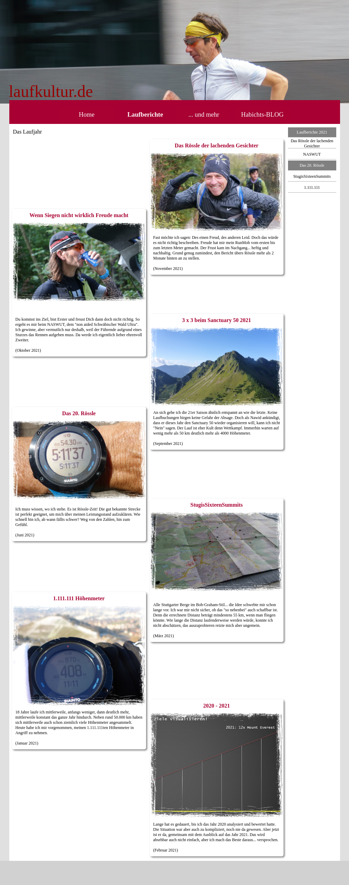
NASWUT (312, 154)
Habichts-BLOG (262, 114)
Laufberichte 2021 (312, 132)
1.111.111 (312, 187)
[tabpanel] (106, 91)
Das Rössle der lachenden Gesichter (312, 143)
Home (87, 114)
